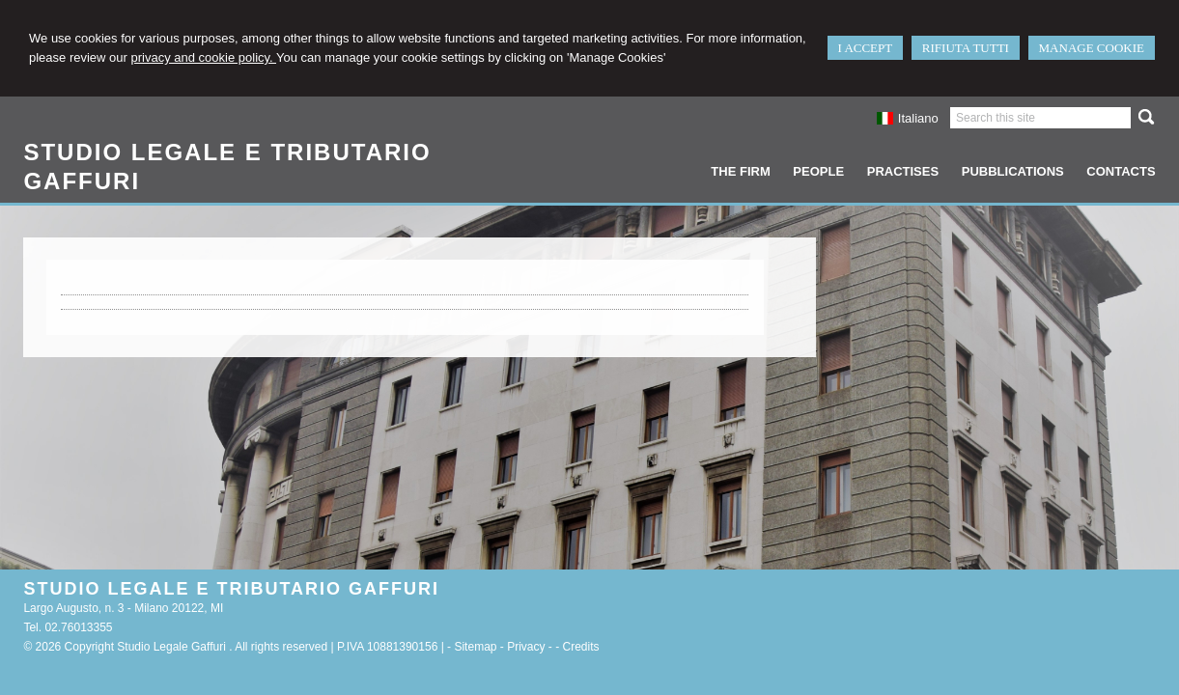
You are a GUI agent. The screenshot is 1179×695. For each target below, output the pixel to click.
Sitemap (475, 646)
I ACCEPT (865, 48)
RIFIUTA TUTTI (965, 48)
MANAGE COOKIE (1091, 48)
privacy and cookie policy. (204, 57)
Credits (581, 646)
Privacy (526, 646)
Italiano (908, 118)
